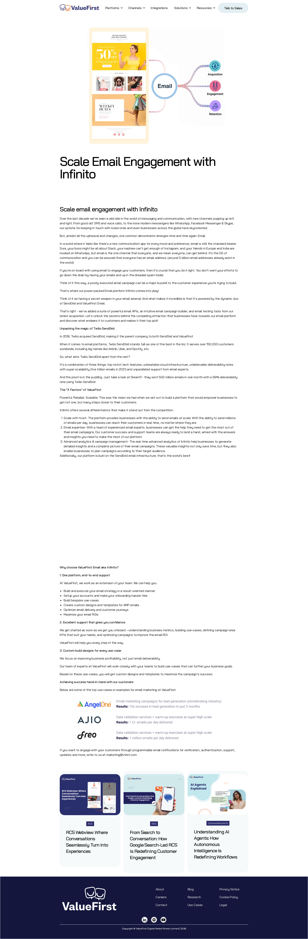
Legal (223, 905)
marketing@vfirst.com (121, 755)
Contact (161, 905)
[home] (79, 7)
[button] (113, 7)
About (160, 889)
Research (194, 897)
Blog (191, 889)
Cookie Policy (228, 897)
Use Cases (195, 905)
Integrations (159, 8)
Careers (161, 897)
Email (108, 291)
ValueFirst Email (93, 303)
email (100, 253)
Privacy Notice (229, 889)
